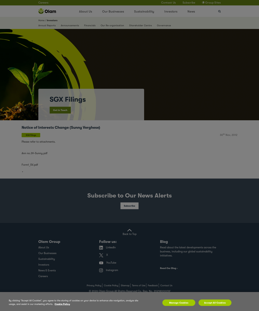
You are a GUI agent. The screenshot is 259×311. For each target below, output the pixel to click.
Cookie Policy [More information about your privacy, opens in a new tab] (62, 304)
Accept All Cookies (215, 302)
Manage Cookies (179, 302)
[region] (129, 301)
